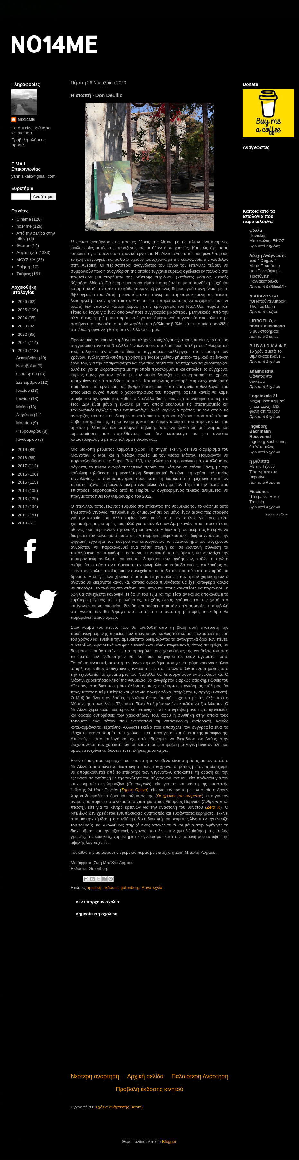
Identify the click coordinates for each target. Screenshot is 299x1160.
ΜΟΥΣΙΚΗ (25, 259)
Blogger (169, 1141)
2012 (23, 506)
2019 (23, 449)
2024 (23, 318)
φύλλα (255, 230)
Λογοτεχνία (152, 887)
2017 (23, 465)
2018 (23, 457)
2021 (23, 342)
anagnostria (261, 371)
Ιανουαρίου (27, 439)
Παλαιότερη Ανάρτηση (199, 1076)
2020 (23, 350)
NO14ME (53, 44)
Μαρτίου (24, 422)
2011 (23, 515)
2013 (23, 498)
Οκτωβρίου (27, 374)
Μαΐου (22, 406)
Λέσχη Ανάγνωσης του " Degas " (267, 258)
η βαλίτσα (259, 461)
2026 (23, 301)
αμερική (94, 887)
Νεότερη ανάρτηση (95, 1076)
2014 (23, 490)
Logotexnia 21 (263, 395)
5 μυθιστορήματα (264, 331)
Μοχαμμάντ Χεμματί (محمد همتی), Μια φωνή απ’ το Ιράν (267, 406)
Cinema (23, 219)
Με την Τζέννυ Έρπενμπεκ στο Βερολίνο (263, 471)
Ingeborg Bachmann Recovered (260, 431)
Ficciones (259, 491)
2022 (23, 334)
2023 (23, 326)
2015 (23, 482)
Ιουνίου (23, 398)
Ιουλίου (23, 390)
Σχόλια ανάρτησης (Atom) (119, 1107)
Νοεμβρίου (27, 365)
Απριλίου (25, 414)
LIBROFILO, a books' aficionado (267, 323)
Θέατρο (23, 245)
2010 (23, 523)
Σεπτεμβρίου (28, 382)
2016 (23, 474)
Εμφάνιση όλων (277, 514)
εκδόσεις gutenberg (122, 887)
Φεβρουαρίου (29, 431)
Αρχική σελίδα (145, 1076)
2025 (23, 309)
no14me (24, 226)
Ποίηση (23, 266)
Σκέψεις (23, 273)
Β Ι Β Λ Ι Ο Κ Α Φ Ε (267, 346)
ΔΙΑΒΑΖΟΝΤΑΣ (264, 296)
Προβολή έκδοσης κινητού (149, 1089)
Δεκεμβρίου (27, 357)
